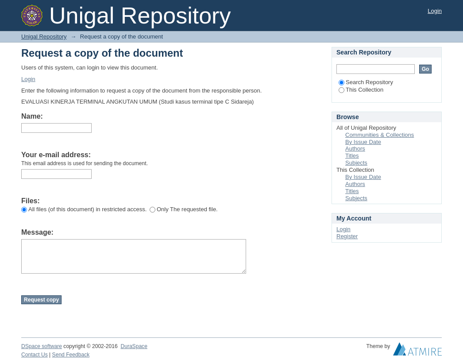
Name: (32, 116)
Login (435, 11)
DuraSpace (133, 346)
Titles (352, 155)
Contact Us (34, 355)
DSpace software (41, 346)
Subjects (356, 162)
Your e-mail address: (56, 155)
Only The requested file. (184, 209)
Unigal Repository (44, 36)
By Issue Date (363, 142)
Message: (37, 232)
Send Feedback (71, 355)
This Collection (361, 89)
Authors (355, 148)
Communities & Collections (379, 135)
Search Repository (366, 82)
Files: (30, 201)
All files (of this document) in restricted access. (84, 209)
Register (347, 236)
